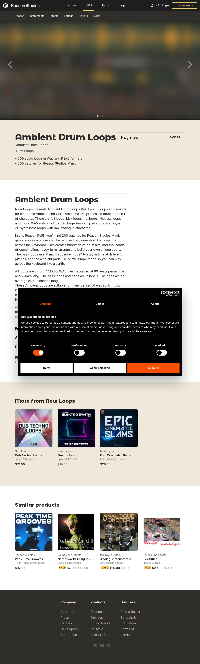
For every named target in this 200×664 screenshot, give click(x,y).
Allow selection (100, 367)
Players (83, 15)
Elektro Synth (67, 455)
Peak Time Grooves (29, 559)
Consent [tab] (45, 303)
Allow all (153, 367)
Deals (96, 15)
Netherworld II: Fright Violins (78, 559)
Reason (19, 15)
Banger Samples (25, 554)
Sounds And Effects (69, 554)
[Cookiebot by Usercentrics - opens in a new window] (164, 293)
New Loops (25, 151)
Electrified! (151, 559)
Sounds (68, 15)
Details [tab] (100, 303)
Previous (10, 64)
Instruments (37, 15)
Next (190, 64)
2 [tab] (102, 116)
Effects (54, 15)
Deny (46, 367)
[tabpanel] (100, 67)
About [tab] (155, 303)
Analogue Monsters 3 (115, 559)
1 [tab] (97, 116)
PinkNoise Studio (110, 554)
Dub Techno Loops (28, 455)
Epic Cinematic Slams (115, 455)
